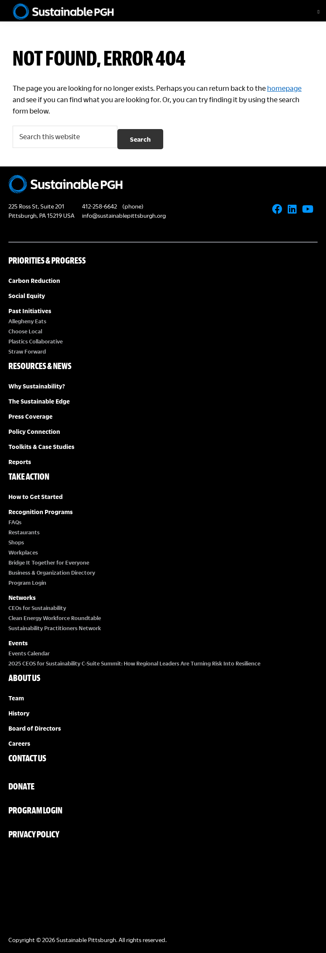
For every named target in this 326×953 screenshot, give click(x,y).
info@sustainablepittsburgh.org (124, 215)
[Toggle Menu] (311, 11)
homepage (284, 88)
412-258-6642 (99, 206)
